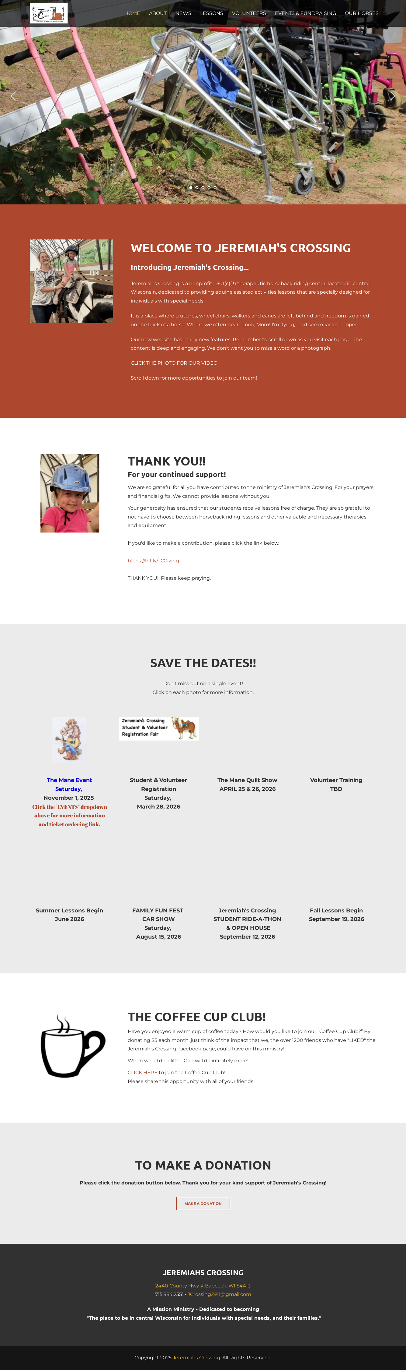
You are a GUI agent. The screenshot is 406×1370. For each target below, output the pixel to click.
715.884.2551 (169, 1294)
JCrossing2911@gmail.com (219, 1294)
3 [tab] (203, 187)
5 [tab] (215, 187)
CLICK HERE (143, 1072)
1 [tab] (191, 187)
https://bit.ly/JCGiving (153, 561)
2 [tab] (197, 187)
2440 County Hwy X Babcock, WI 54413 (203, 1286)
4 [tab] (209, 187)
